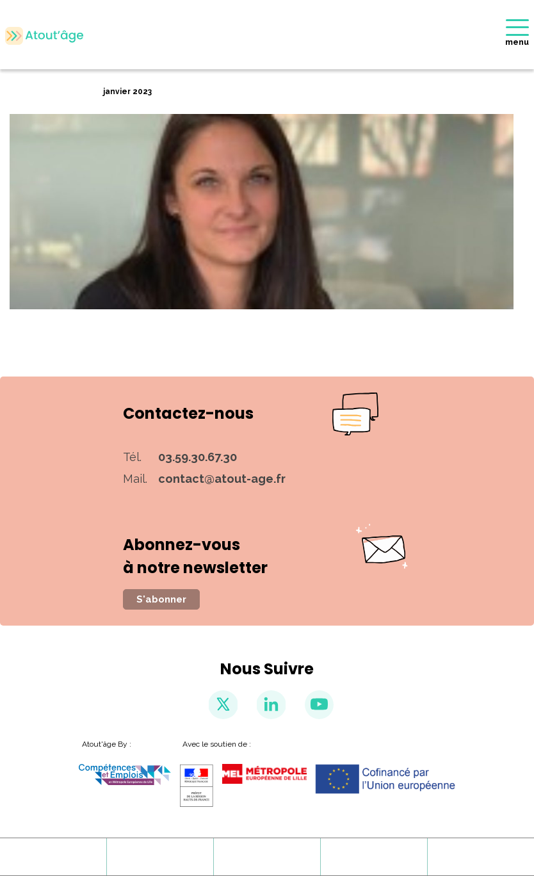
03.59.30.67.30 (197, 457)
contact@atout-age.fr (222, 478)
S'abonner (161, 599)
